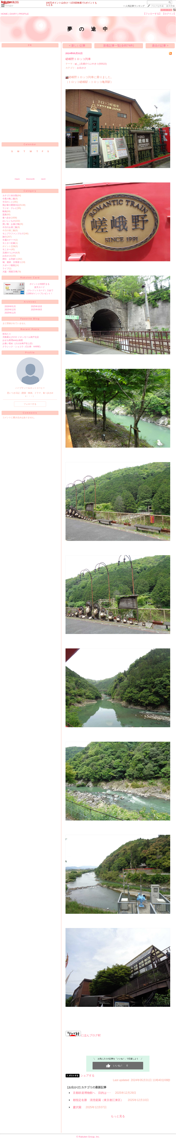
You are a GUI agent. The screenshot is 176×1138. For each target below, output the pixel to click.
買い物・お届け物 (10, 224)
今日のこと (7, 202)
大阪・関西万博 (9, 271)
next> (43, 179)
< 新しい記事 (77, 45)
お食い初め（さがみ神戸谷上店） (18, 343)
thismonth (30, 179)
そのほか (9, 5)
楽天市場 (170, 6)
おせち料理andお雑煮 (12, 340)
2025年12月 (10, 309)
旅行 (4, 237)
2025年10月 (36, 306)
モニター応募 (8, 243)
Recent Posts (30, 329)
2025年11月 (10, 313)
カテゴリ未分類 (9, 195)
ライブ (5, 268)
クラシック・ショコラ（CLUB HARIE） (22, 346)
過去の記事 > (160, 45)
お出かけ (6, 256)
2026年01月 (10, 306)
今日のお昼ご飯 (9, 227)
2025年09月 (36, 309)
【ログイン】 (169, 13)
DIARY (13, 14)
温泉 (4, 214)
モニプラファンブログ (13, 233)
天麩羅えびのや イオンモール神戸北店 (20, 337)
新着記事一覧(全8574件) (118, 45)
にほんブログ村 (83, 1035)
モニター (6, 249)
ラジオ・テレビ (9, 208)
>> (134, 6)
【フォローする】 (152, 13)
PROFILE (24, 14)
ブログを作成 (157, 6)
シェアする (87, 1075)
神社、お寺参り (9, 259)
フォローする (30, 404)
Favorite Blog (30, 319)
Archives (30, 302)
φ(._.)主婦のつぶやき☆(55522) (91, 63)
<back (17, 179)
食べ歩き (6, 217)
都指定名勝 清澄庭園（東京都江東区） (98, 1100)
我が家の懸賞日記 (10, 205)
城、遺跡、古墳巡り (11, 262)
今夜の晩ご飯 (8, 198)
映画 (4, 211)
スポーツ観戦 (8, 265)
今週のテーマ (8, 240)
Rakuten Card (30, 277)
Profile (30, 352)
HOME (4, 14)
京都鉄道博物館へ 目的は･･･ (92, 1092)
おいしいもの (8, 221)
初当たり (6, 334)
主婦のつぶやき (9, 252)
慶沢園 (77, 1107)
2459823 (166, 10)
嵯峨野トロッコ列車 (78, 58)
